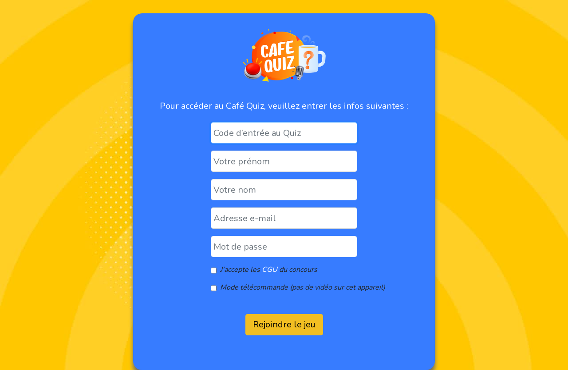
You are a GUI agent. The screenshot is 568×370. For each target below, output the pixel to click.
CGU (269, 270)
